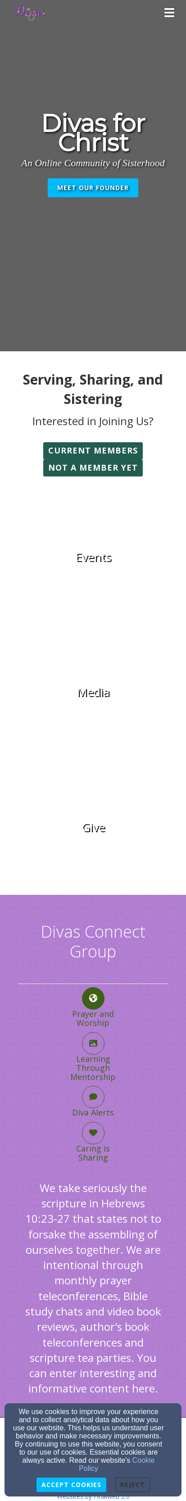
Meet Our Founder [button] (93, 187)
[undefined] (93, 557)
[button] (93, 450)
